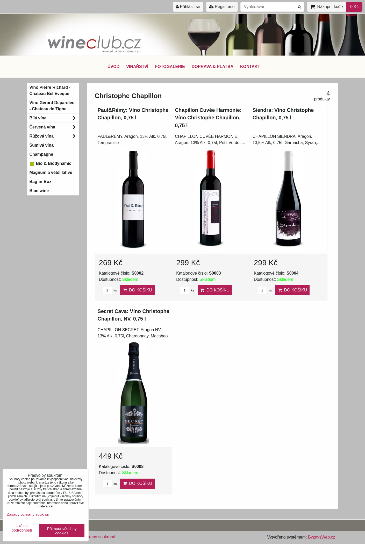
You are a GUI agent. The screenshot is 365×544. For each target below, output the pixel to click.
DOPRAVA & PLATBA (212, 66)
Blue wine (39, 190)
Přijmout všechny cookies (62, 530)
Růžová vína (54, 136)
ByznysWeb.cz (321, 537)
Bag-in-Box (41, 181)
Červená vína (54, 127)
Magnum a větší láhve (51, 172)
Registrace (222, 6)
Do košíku (137, 290)
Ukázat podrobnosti (21, 528)
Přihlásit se (188, 6)
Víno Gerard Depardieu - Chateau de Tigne (52, 105)
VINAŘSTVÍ (137, 66)
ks (110, 290)
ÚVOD (113, 66)
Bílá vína (54, 118)
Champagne (41, 154)
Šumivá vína (42, 145)
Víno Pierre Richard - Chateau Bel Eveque (50, 90)
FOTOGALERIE (170, 66)
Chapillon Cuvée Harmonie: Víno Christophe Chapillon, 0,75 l (208, 117)
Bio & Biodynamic (50, 163)
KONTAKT (250, 66)
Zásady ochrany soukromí (91, 537)
